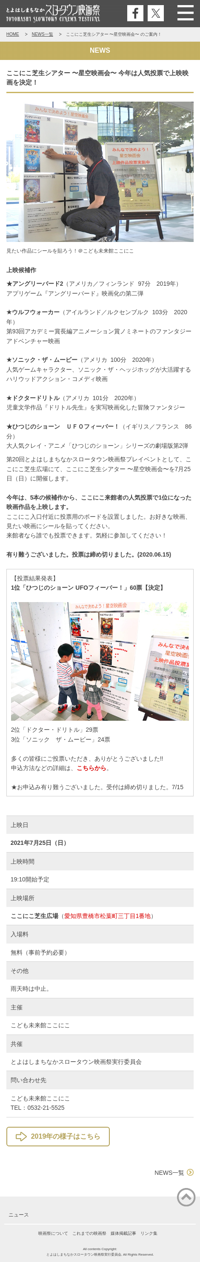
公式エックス (156, 13)
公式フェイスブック (135, 13)
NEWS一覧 (42, 34)
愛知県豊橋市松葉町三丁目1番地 (107, 915)
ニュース (19, 1215)
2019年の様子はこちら (66, 1136)
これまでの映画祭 (89, 1233)
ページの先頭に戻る (186, 1197)
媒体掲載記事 (123, 1233)
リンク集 (148, 1233)
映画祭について (53, 1233)
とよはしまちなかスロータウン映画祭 (53, 13)
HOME (12, 34)
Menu (185, 13)
